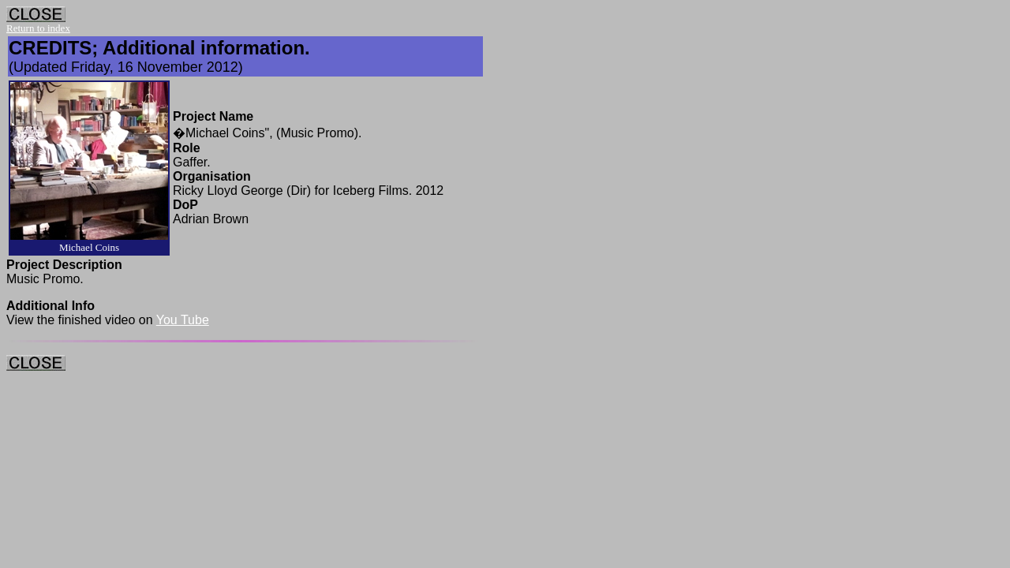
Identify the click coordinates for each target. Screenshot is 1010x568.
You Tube (182, 320)
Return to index (38, 28)
